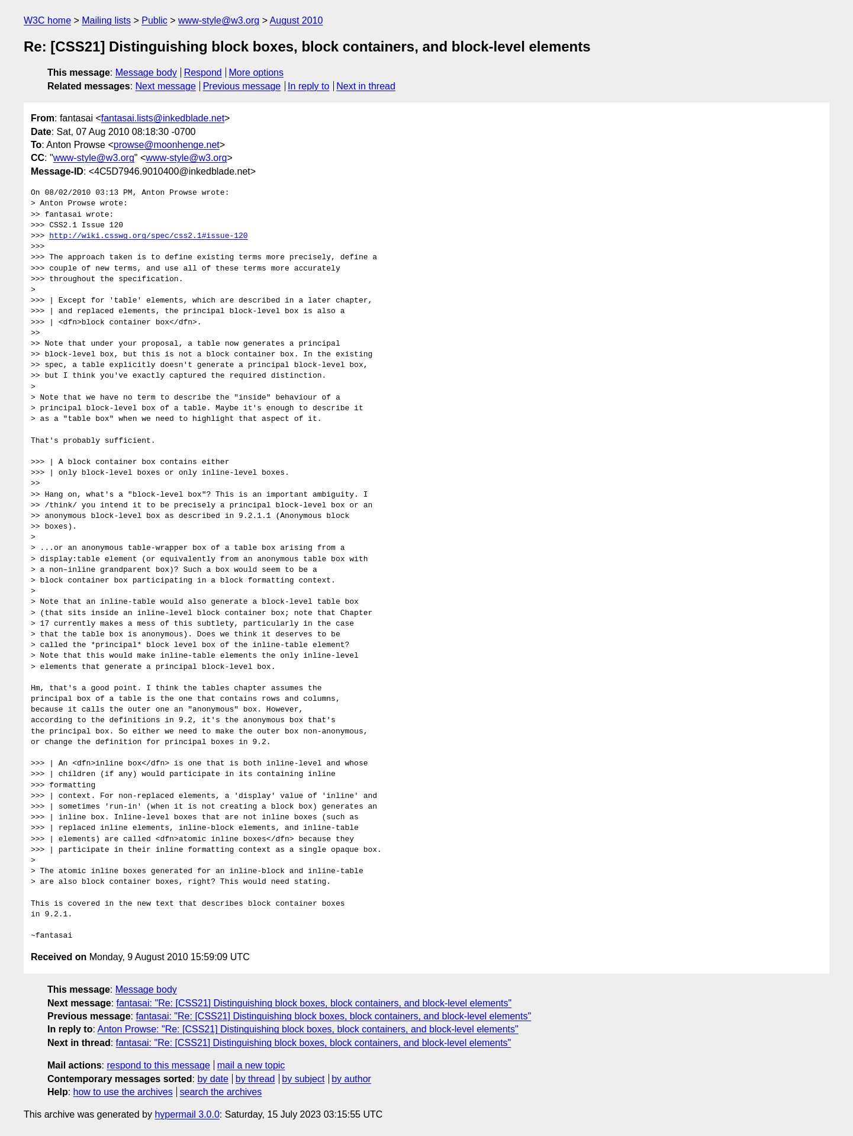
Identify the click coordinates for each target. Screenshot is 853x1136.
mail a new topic (251, 1065)
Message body (146, 72)
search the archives (221, 1092)
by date (212, 1079)
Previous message (242, 86)
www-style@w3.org (218, 20)
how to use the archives (123, 1092)
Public (154, 20)
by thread (255, 1079)
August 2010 (296, 20)
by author (351, 1079)
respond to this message (158, 1065)
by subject (303, 1079)
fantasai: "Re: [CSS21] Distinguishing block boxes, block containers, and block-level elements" (314, 1003)
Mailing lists (106, 20)
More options (256, 72)
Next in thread (365, 86)
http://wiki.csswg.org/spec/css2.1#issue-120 (148, 236)
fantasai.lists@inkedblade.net (162, 118)
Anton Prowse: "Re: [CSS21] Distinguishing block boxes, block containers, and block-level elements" (307, 1029)
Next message (166, 86)
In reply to (308, 86)
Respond (203, 72)
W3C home (47, 20)
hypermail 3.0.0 (186, 1114)
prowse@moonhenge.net (167, 145)
